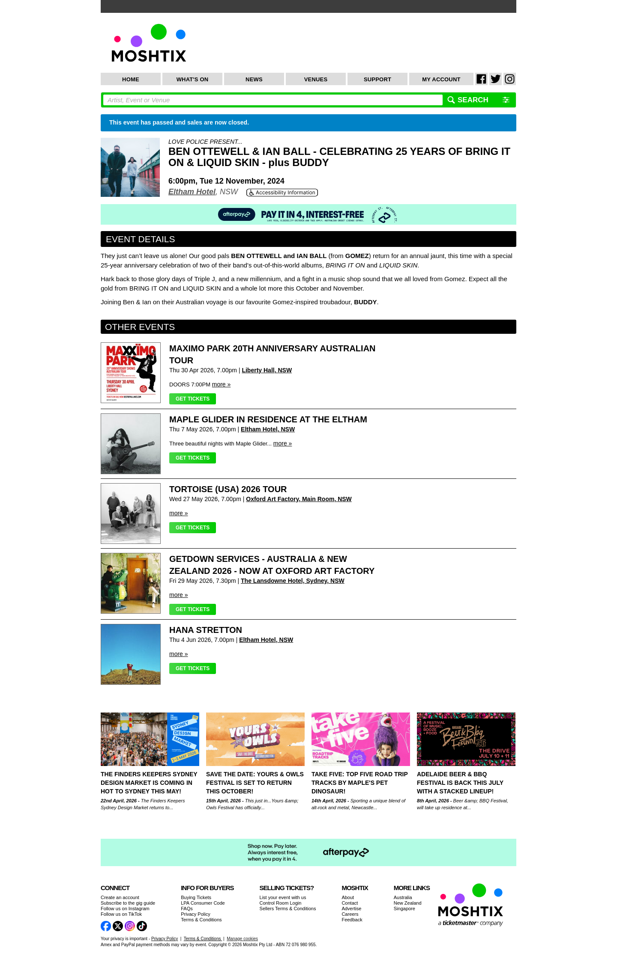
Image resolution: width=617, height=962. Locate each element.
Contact (349, 903)
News (254, 79)
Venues (316, 79)
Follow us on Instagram (125, 908)
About (347, 897)
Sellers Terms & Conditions (288, 908)
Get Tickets (193, 399)
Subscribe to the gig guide (128, 903)
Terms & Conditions (201, 919)
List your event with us (283, 897)
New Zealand (408, 903)
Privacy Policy (195, 914)
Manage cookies (242, 938)
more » (221, 384)
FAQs (187, 908)
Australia (403, 897)
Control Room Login (281, 903)
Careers (349, 914)
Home (130, 79)
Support (377, 79)
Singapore (404, 908)
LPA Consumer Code (203, 903)
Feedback (351, 919)
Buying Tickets (196, 897)
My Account (441, 79)
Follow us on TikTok (121, 914)
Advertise (351, 908)
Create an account (120, 897)
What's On (193, 79)
